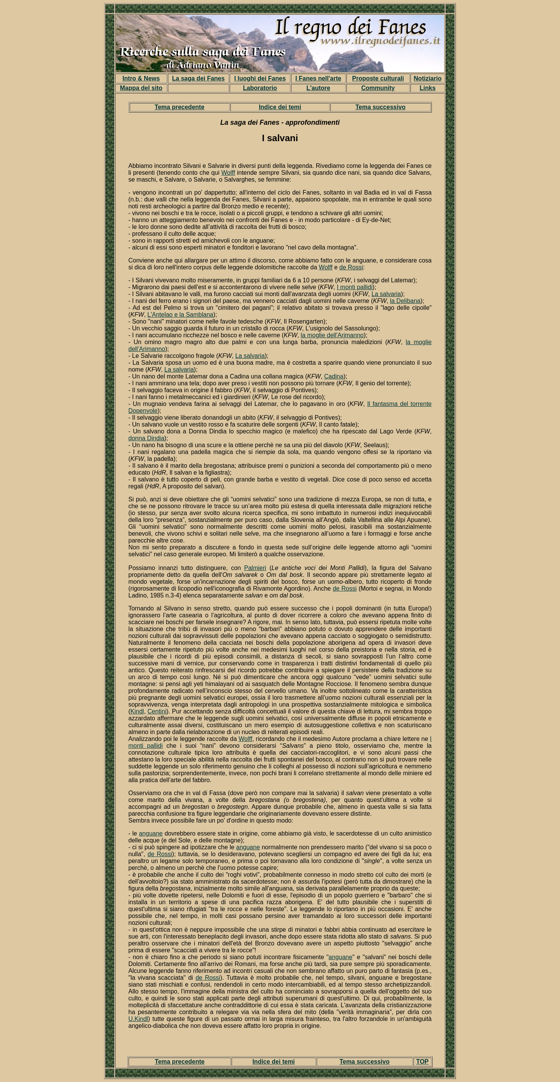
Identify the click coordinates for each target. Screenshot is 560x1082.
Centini (157, 711)
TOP (422, 1061)
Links (428, 88)
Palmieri (255, 568)
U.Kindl (138, 1019)
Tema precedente (179, 107)
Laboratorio (260, 88)
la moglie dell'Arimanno (332, 335)
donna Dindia (146, 438)
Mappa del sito (141, 88)
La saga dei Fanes (198, 78)
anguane (151, 833)
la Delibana (405, 301)
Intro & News (141, 78)
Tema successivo (381, 107)
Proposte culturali (378, 78)
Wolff (228, 172)
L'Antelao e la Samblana (180, 314)
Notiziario (428, 78)
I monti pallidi (354, 287)
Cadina (334, 376)
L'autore (318, 88)
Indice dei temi (280, 107)
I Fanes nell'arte (318, 78)
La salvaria (386, 294)
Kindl (137, 711)
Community (378, 88)
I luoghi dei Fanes (260, 78)
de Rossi (351, 267)
